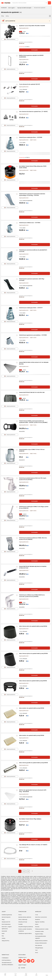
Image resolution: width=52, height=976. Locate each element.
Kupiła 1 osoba (33, 140)
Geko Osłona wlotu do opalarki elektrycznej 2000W (33, 626)
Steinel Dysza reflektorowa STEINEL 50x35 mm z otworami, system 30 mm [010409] (32, 595)
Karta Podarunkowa (6, 924)
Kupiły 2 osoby (33, 425)
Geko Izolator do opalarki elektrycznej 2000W (31, 708)
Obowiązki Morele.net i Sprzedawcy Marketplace (7, 963)
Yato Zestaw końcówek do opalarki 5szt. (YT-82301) (33, 111)
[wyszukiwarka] (31, 2)
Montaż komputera (6, 917)
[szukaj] (49, 2)
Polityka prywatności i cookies (41, 929)
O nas (36, 914)
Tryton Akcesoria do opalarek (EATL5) (29, 84)
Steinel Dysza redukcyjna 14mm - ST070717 (31, 307)
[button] (46, 974)
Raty (3, 936)
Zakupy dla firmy (5, 940)
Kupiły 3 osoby (33, 170)
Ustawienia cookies (39, 931)
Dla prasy (37, 926)
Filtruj (2, 16)
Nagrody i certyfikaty (39, 922)
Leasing (3, 938)
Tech (36, 950)
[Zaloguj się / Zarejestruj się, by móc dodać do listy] (17, 26)
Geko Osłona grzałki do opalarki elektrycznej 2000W (33, 762)
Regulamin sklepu (39, 933)
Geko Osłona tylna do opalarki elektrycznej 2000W (33, 681)
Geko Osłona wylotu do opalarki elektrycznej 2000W (33, 653)
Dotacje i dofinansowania (41, 943)
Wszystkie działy (46, 2)
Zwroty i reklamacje (22, 919)
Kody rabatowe (38, 945)
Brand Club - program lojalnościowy (7, 927)
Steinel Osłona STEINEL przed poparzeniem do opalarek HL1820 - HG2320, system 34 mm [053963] (33, 421)
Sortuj (7, 16)
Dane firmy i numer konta (41, 917)
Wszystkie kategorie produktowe (25, 926)
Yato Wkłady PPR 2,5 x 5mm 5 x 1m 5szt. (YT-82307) (33, 844)
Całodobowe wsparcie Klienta (25, 933)
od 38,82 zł (24, 157)
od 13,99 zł (24, 46)
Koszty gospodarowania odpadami (40, 937)
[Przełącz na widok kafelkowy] (49, 15)
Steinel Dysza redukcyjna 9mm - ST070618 (30, 137)
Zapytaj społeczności (24, 28)
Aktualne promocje (22, 922)
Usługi (3, 919)
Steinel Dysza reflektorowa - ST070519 (29, 222)
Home (36, 952)
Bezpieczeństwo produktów (41, 940)
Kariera (36, 924)
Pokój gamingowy (39, 947)
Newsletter (37, 919)
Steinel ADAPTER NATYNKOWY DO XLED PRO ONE (31, 392)
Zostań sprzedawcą (6, 960)
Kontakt (23, 968)
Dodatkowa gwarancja (7, 914)
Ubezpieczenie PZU (6, 922)
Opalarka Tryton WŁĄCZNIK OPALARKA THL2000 (32, 25)
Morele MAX (4, 931)
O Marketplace (5, 957)
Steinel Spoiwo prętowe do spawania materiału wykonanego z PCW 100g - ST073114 (32, 194)
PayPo (3, 933)
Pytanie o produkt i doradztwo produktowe (25, 930)
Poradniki (20, 924)
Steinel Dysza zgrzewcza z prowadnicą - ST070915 (33, 335)
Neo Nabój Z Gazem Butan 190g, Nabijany (30, 819)
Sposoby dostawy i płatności (24, 917)
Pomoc (20, 914)
